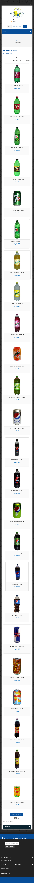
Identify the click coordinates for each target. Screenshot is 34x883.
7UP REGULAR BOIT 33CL (17, 210)
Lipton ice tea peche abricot (17, 802)
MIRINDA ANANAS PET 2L (17, 272)
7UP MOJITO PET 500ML (17, 179)
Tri (16, 57)
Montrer (15, 60)
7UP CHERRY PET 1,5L (17, 85)
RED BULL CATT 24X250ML (17, 646)
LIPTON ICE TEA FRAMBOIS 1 (17, 740)
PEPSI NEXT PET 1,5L (17, 553)
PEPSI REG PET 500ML (17, 615)
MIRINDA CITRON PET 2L (17, 303)
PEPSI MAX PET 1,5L (17, 459)
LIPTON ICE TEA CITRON (17, 709)
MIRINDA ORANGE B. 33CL (17, 366)
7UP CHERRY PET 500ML (17, 117)
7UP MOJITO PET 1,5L (17, 148)
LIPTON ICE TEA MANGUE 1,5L (17, 771)
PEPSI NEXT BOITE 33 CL (17, 522)
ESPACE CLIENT (6, 861)
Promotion (8, 826)
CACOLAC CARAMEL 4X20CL (17, 677)
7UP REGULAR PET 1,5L (17, 241)
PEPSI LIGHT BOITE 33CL (17, 428)
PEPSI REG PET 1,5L (17, 584)
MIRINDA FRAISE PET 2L (17, 335)
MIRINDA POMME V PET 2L (17, 397)
